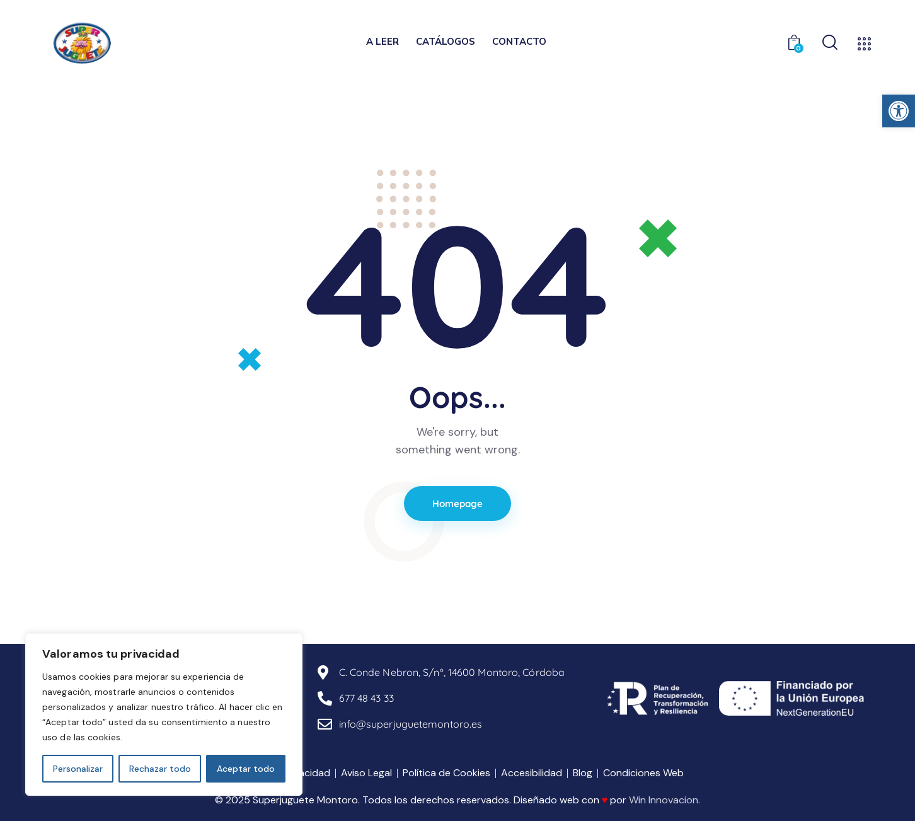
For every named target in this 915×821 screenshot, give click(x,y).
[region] (163, 714)
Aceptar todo (246, 768)
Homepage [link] (457, 503)
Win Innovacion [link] (663, 799)
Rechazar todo (160, 768)
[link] (898, 111)
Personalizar (78, 768)
